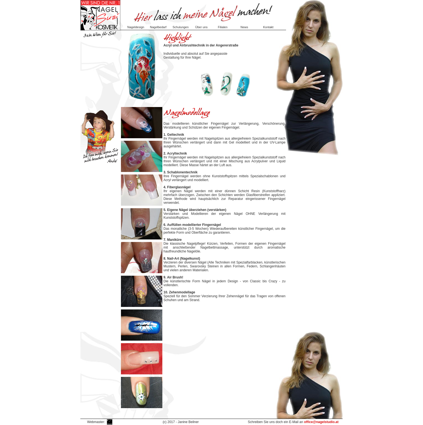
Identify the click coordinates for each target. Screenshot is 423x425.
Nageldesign (135, 27)
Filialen (223, 27)
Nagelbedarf (158, 27)
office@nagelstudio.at (321, 422)
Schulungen (181, 27)
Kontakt (268, 27)
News (244, 27)
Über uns (201, 27)
